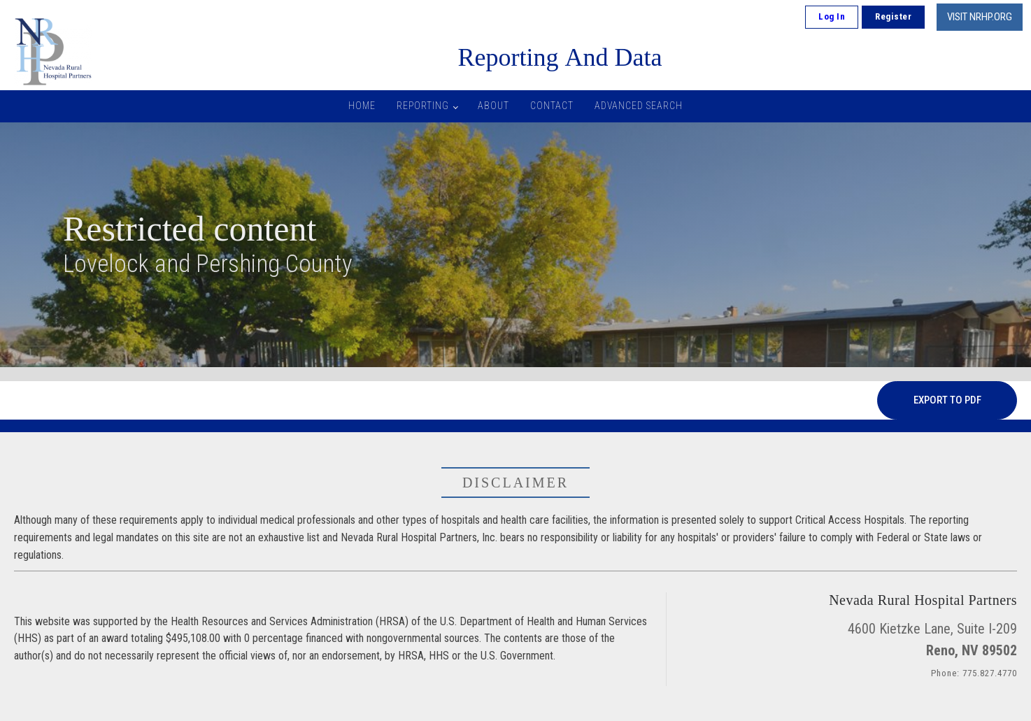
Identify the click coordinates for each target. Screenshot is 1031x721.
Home (362, 105)
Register (893, 16)
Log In (831, 16)
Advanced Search (639, 105)
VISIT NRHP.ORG (979, 16)
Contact (552, 105)
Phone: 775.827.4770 (974, 673)
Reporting (423, 105)
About (493, 105)
